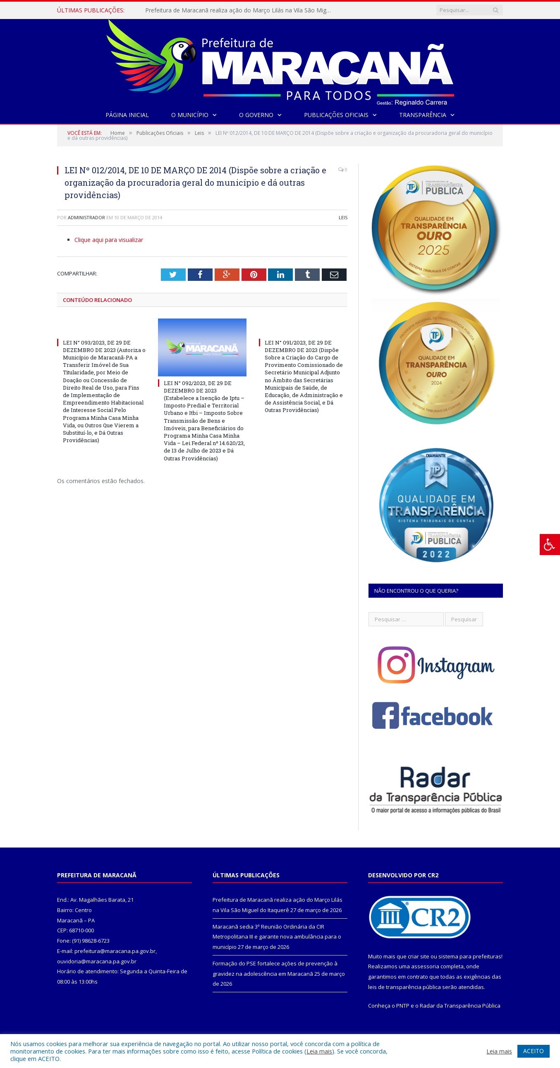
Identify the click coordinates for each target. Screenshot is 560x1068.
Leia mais (319, 1051)
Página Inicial (127, 115)
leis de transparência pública (404, 987)
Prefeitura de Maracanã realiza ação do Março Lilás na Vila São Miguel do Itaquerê (240, 10)
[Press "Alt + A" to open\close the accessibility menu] (550, 544)
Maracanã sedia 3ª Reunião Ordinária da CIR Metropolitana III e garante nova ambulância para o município (277, 937)
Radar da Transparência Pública (460, 1005)
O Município (189, 115)
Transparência (422, 115)
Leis (343, 217)
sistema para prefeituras (469, 956)
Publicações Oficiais (336, 115)
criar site (418, 956)
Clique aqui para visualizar (108, 240)
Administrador (86, 217)
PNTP (402, 1005)
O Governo (256, 115)
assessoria (425, 966)
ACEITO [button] (533, 1051)
